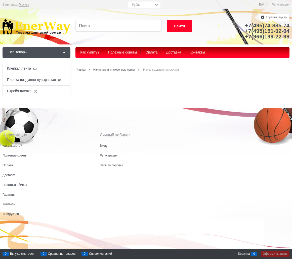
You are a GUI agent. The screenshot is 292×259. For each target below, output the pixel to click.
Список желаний (100, 254)
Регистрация (280, 4)
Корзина (244, 254)
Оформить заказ (275, 253)
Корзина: (276, 17)
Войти (263, 4)
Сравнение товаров (62, 254)
